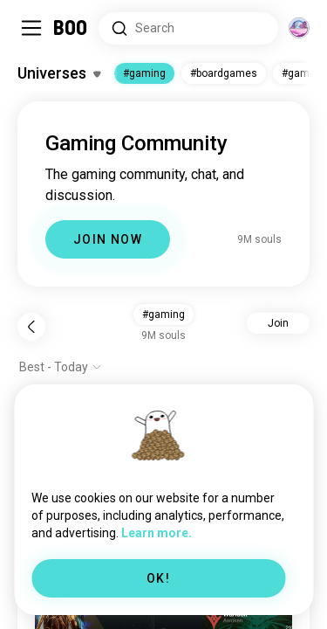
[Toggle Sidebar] (31, 28)
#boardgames (223, 73)
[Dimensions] (299, 27)
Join (278, 323)
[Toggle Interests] (58, 73)
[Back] (31, 327)
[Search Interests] (188, 28)
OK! (158, 578)
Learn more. (156, 533)
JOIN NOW (107, 239)
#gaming (144, 73)
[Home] (71, 28)
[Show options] (60, 366)
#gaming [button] (163, 314)
